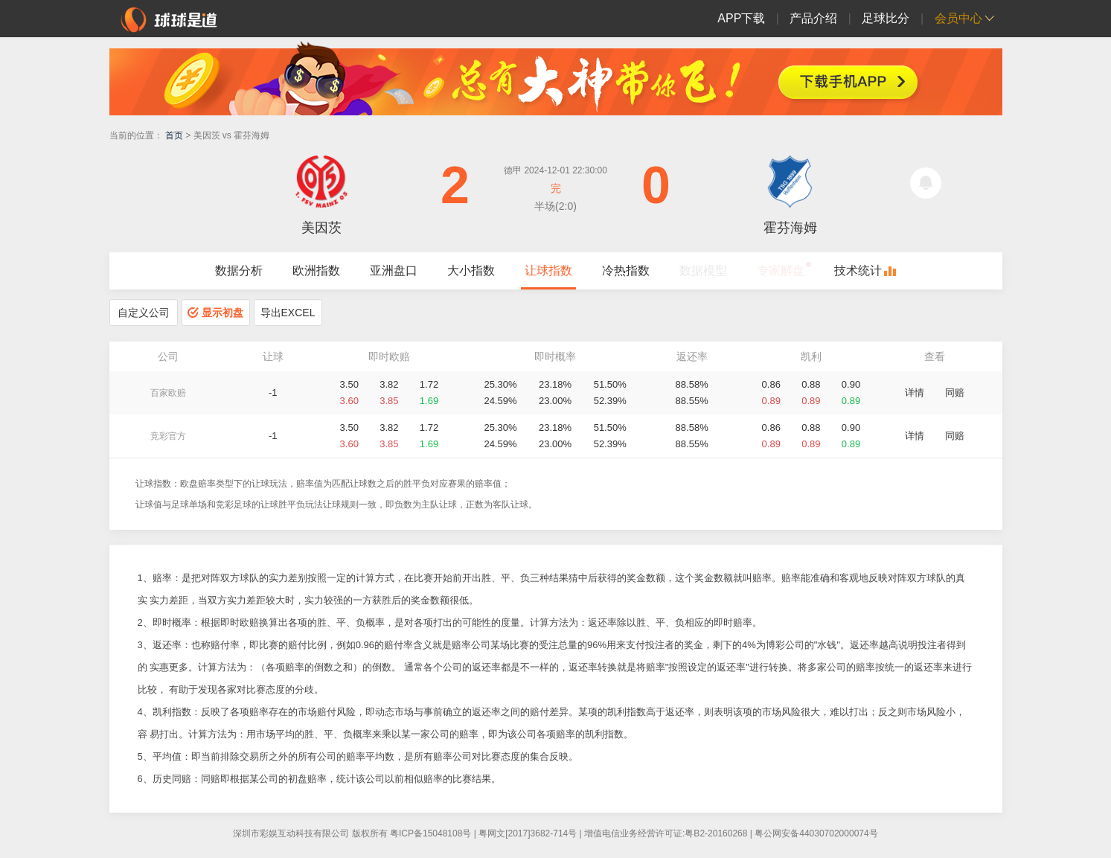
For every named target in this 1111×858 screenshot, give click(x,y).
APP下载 (741, 18)
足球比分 (885, 18)
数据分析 (239, 270)
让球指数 (548, 270)
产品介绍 (813, 18)
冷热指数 (626, 270)
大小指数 (471, 270)
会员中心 (958, 18)
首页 (174, 135)
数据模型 (703, 270)
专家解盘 (780, 270)
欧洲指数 (316, 270)
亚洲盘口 (393, 270)
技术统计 (858, 270)
